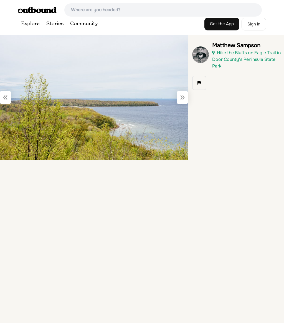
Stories (55, 23)
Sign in (253, 24)
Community (84, 23)
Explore (30, 23)
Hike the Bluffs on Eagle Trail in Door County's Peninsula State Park (246, 59)
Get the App (222, 24)
